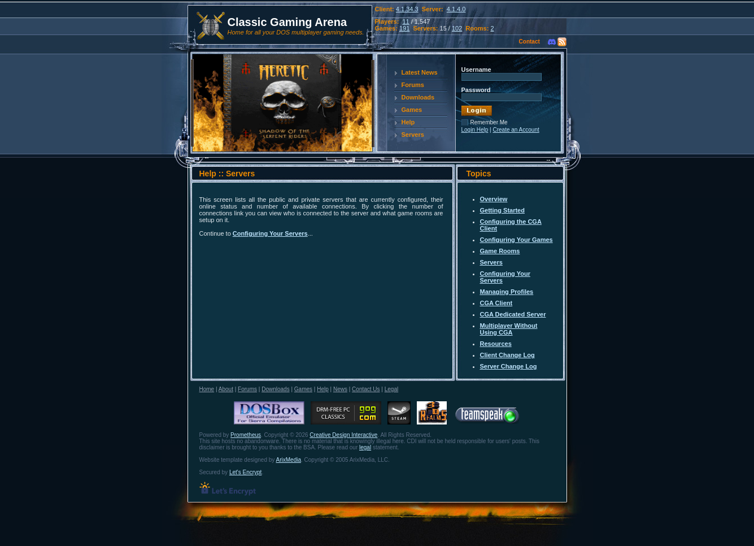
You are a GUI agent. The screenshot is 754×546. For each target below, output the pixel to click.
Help (408, 122)
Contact (529, 41)
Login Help (475, 130)
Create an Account (516, 130)
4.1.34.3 (407, 9)
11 (405, 21)
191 (404, 28)
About (226, 389)
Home (207, 389)
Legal (391, 389)
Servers (413, 134)
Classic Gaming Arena (287, 22)
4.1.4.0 (456, 9)
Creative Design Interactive (343, 435)
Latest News (420, 72)
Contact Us (366, 389)
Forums (413, 84)
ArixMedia (288, 460)
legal (365, 447)
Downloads (418, 97)
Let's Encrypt (245, 472)
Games (412, 109)
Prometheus (245, 435)
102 (457, 28)
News (340, 389)
